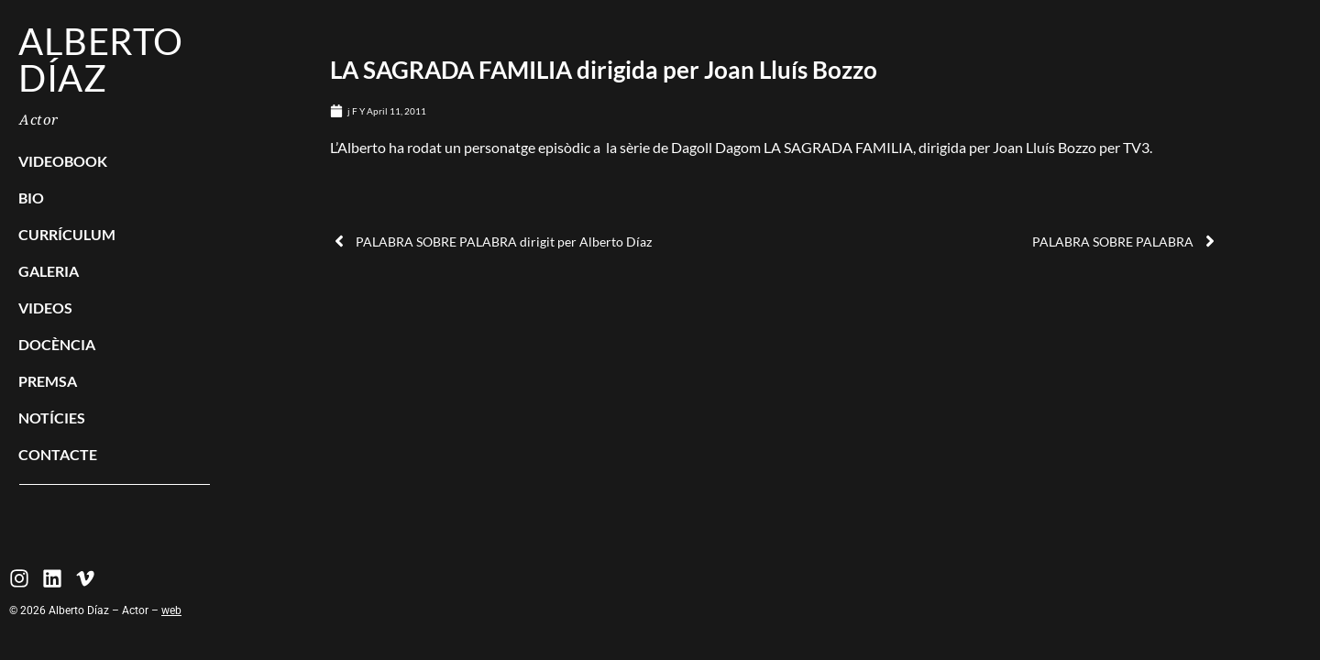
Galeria (48, 271)
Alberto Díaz (100, 59)
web (171, 610)
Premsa (47, 381)
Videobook (62, 161)
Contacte (57, 454)
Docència (56, 344)
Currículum (67, 234)
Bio (31, 197)
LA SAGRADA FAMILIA (838, 147)
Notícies (51, 417)
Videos (45, 307)
